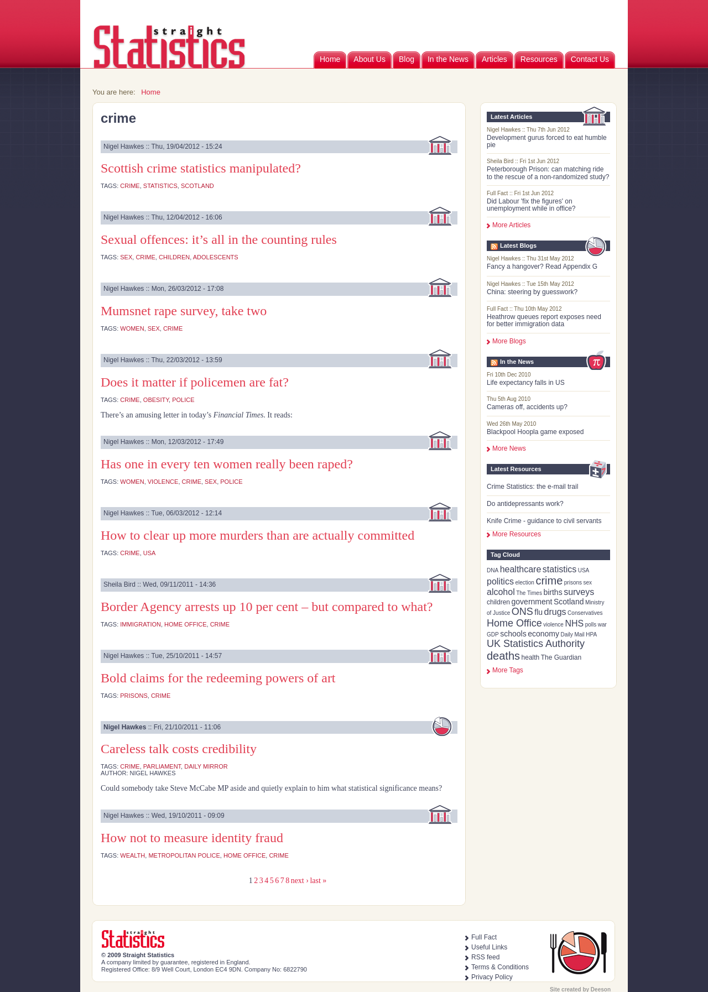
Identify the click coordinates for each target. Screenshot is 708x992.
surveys (579, 592)
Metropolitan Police (184, 855)
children (498, 602)
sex (588, 582)
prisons (573, 582)
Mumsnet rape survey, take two (184, 311)
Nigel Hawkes (124, 727)
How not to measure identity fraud (192, 838)
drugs (555, 612)
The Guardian (561, 657)
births (552, 592)
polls (591, 625)
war (602, 625)
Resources (539, 59)
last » (318, 880)
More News (509, 448)
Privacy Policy (492, 977)
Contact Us (590, 59)
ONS (522, 611)
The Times (529, 593)
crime (549, 581)
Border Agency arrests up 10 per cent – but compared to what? (267, 606)
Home (330, 59)
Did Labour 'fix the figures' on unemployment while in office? (531, 204)
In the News (448, 59)
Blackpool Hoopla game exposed (535, 432)
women (132, 328)
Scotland (569, 601)
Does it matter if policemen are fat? (195, 382)
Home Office (514, 623)
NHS (574, 623)
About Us (369, 59)
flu (538, 612)
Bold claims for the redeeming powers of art (218, 678)
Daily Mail (572, 634)
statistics (559, 569)
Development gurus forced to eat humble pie (547, 141)
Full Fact (484, 937)
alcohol (501, 592)
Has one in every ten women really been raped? (227, 464)
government (532, 601)
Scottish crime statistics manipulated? (201, 168)
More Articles (511, 225)
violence (553, 625)
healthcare (521, 569)
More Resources (516, 534)
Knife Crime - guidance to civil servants (544, 521)
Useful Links (489, 947)
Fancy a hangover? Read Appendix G (542, 266)
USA (584, 570)
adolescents (215, 257)
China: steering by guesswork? (532, 292)
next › (300, 880)
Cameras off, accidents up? (527, 407)
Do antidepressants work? (525, 504)
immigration (140, 624)
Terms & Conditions (500, 967)
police (183, 399)
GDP (493, 634)
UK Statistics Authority (536, 643)
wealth (132, 855)
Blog (406, 59)
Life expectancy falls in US (526, 383)
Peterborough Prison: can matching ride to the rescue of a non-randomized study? (548, 172)
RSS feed (485, 957)
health (531, 657)
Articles (494, 59)
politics (500, 581)
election (524, 582)
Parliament (162, 766)
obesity (156, 399)
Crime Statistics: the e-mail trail (532, 486)
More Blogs (509, 341)
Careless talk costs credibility (179, 749)
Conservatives (585, 613)
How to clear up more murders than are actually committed (257, 535)
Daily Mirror (205, 766)
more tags (507, 670)
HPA (591, 634)
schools (513, 633)
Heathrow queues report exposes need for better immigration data (544, 320)
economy (543, 633)
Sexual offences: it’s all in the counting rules (219, 239)
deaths (503, 656)
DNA (492, 570)
